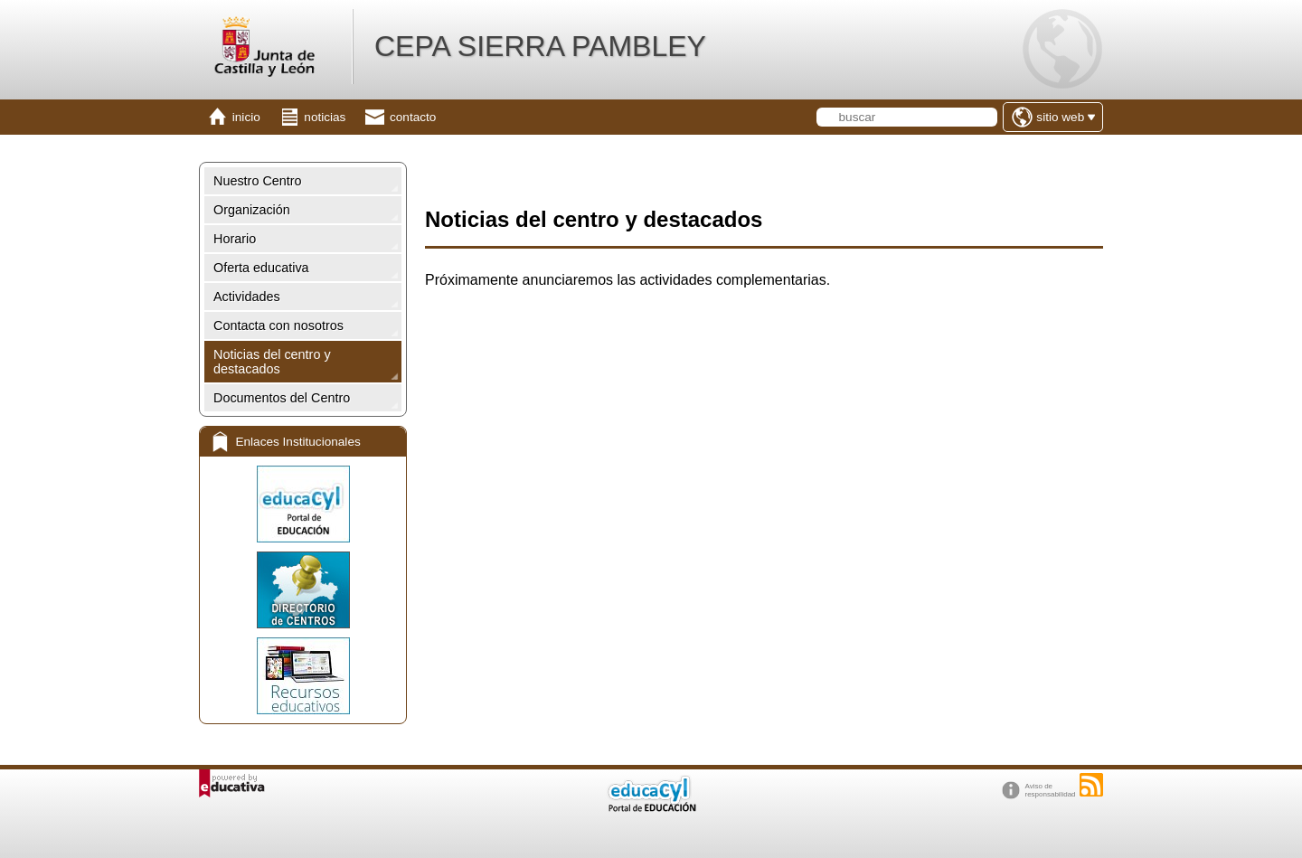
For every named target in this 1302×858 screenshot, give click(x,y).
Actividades (246, 296)
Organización (251, 210)
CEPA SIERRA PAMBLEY (540, 46)
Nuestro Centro (257, 181)
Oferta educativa (261, 267)
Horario (234, 238)
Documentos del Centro (281, 398)
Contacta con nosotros (278, 325)
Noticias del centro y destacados (272, 361)
